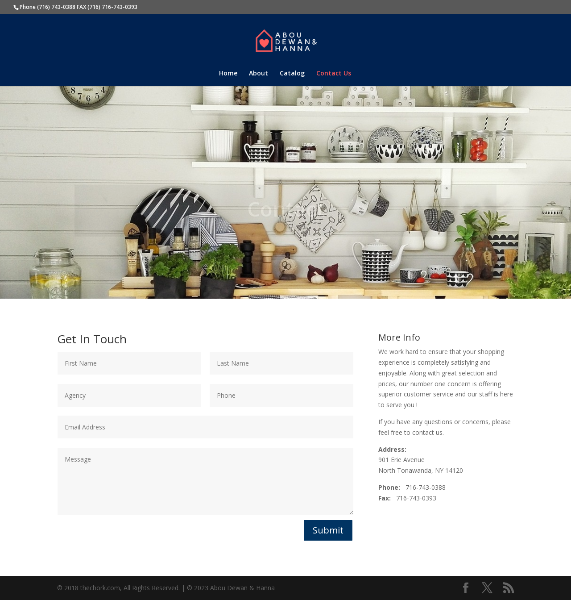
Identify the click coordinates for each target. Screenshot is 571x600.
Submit (328, 530)
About (258, 73)
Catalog (292, 73)
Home (228, 73)
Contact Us (333, 73)
